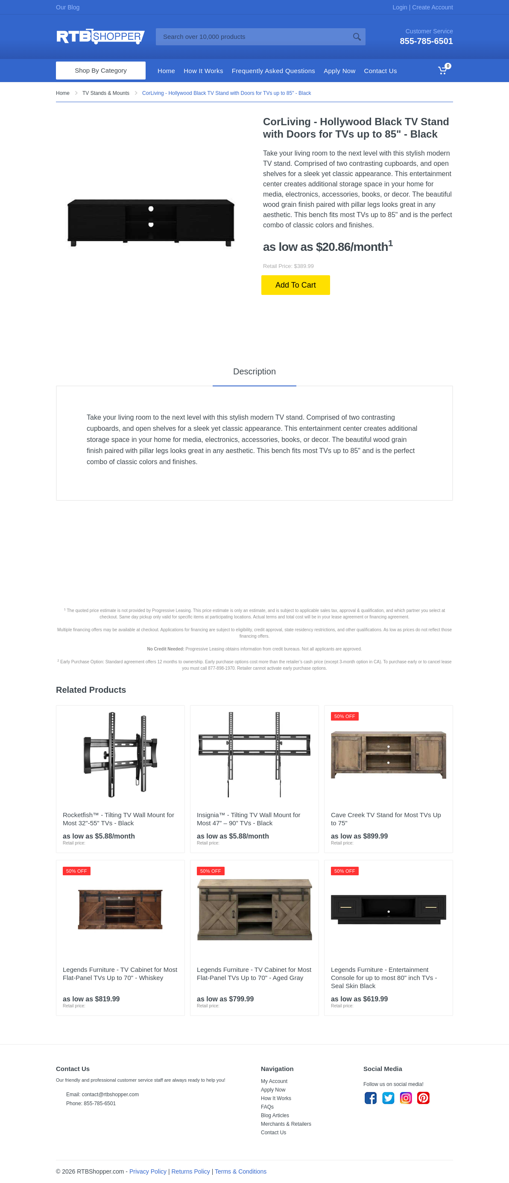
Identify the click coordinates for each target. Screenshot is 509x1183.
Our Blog (67, 7)
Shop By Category (101, 70)
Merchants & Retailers (286, 1124)
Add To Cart (295, 285)
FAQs (267, 1107)
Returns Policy (191, 1171)
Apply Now (273, 1090)
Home (63, 93)
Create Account (431, 7)
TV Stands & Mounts (105, 93)
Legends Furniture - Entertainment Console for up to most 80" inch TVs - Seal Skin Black (384, 977)
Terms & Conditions (240, 1171)
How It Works (276, 1098)
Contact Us (273, 1133)
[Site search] (252, 36)
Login (401, 7)
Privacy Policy (148, 1171)
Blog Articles (275, 1115)
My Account (274, 1081)
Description (254, 371)
